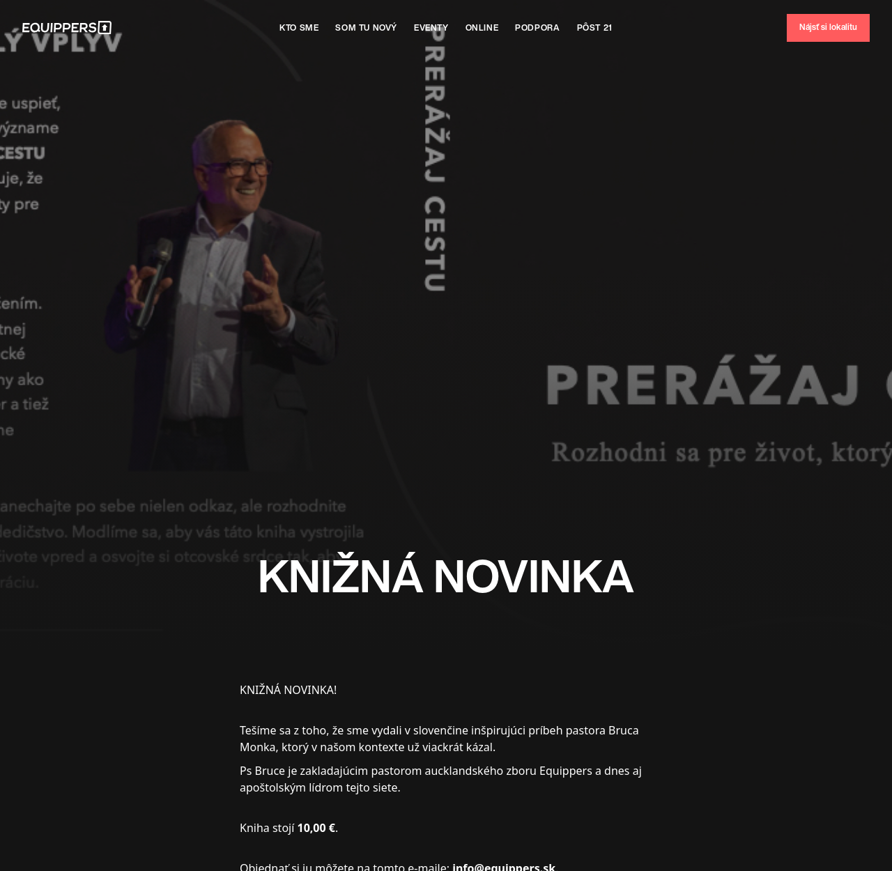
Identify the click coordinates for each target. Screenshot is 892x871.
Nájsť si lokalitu (828, 26)
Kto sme (298, 27)
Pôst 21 (595, 27)
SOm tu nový (366, 27)
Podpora (537, 27)
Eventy (431, 27)
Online (482, 27)
